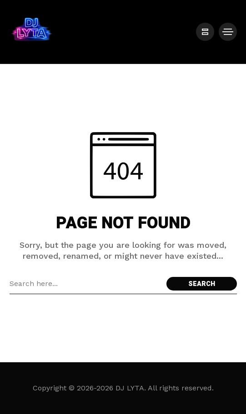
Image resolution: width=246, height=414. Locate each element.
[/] (205, 32)
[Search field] (86, 284)
